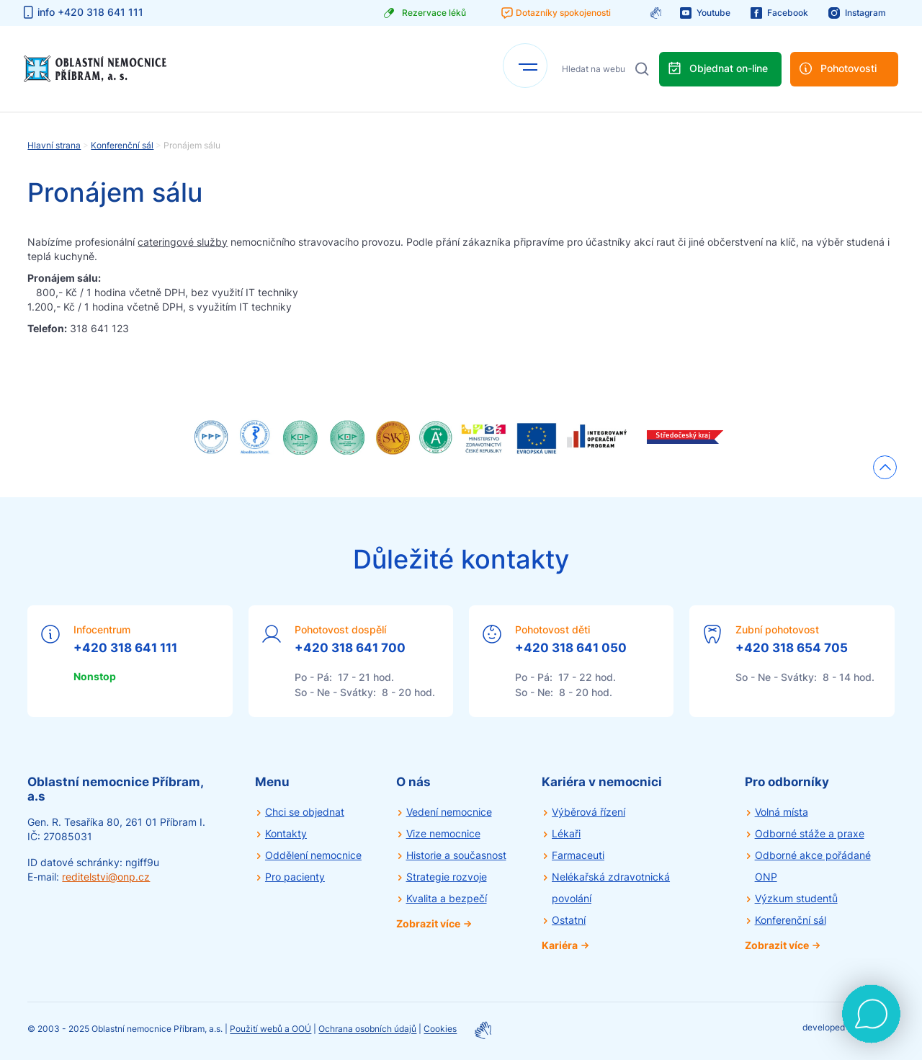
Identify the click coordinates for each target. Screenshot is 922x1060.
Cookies (440, 1029)
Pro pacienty (295, 876)
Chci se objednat (304, 812)
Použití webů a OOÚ (270, 1029)
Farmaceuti (578, 855)
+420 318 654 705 (791, 648)
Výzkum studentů (796, 898)
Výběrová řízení (588, 812)
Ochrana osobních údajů (367, 1029)
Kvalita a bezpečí (446, 898)
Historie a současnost (456, 855)
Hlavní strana (54, 145)
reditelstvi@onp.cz (106, 876)
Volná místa (781, 812)
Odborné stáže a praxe (809, 833)
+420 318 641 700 (350, 648)
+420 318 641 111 (125, 648)
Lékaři (566, 833)
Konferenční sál (122, 145)
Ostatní (569, 920)
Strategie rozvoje (446, 876)
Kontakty (286, 833)
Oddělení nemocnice (313, 855)
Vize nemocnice (443, 833)
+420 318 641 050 (571, 648)
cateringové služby (183, 242)
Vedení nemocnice (449, 812)
